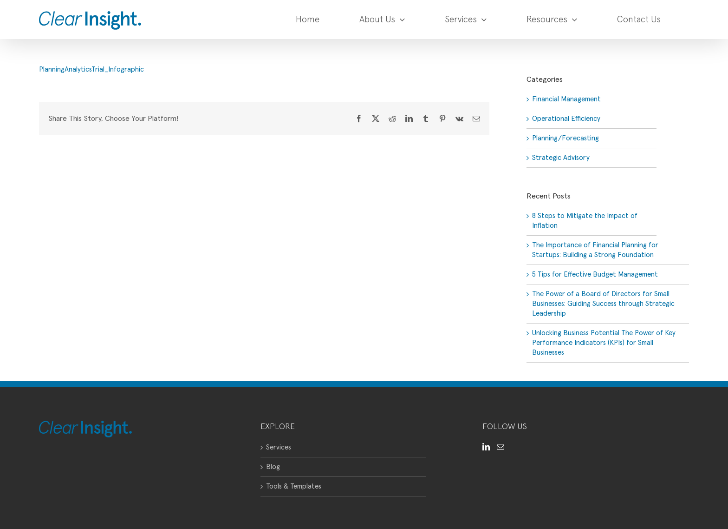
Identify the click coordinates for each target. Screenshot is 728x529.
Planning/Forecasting (565, 138)
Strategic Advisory (561, 157)
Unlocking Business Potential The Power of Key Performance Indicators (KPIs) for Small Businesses (604, 343)
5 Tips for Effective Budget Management (595, 274)
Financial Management (566, 99)
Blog (273, 466)
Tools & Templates (293, 486)
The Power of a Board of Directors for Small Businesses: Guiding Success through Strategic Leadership (603, 304)
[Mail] (500, 446)
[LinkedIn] (486, 446)
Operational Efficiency (566, 118)
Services (278, 447)
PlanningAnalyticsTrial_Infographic (91, 69)
